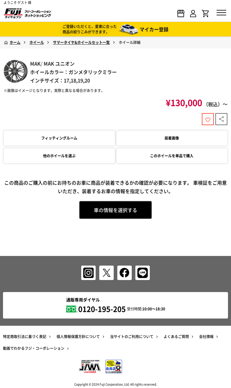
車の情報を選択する (115, 210)
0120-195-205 (102, 308)
